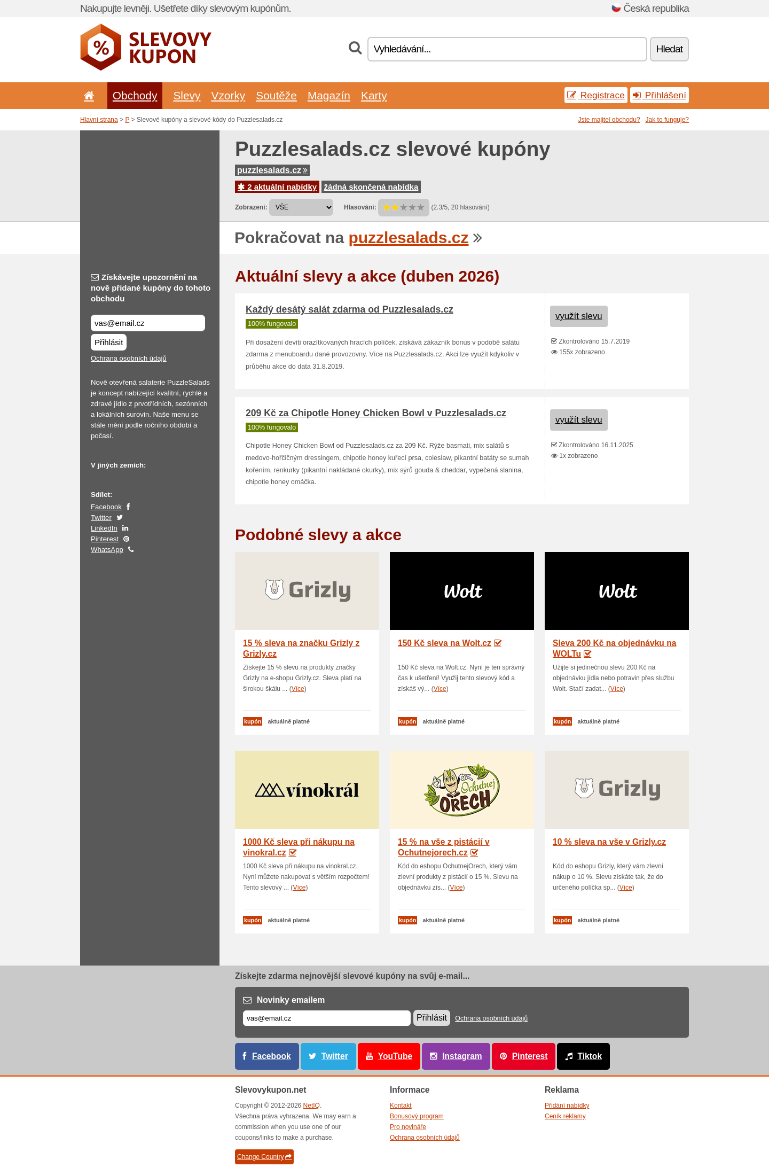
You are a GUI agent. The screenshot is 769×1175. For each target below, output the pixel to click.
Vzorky (228, 95)
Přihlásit (109, 342)
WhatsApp (107, 550)
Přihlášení (659, 95)
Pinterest (105, 539)
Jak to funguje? (667, 119)
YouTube (395, 1056)
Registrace (596, 95)
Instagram (462, 1056)
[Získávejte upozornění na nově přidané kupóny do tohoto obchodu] (148, 323)
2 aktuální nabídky (277, 186)
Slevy (186, 95)
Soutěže (276, 95)
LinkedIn (104, 528)
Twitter (101, 517)
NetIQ (311, 1105)
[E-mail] (327, 1018)
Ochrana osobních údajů (129, 358)
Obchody (135, 95)
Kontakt (401, 1105)
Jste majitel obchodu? (609, 119)
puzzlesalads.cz (272, 170)
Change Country (264, 1157)
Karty (374, 95)
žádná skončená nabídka (371, 186)
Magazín (329, 95)
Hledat (669, 49)
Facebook (106, 507)
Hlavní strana (99, 119)
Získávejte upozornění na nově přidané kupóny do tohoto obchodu (150, 288)
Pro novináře (408, 1127)
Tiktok (589, 1056)
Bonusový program (417, 1116)
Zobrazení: (251, 207)
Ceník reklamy (565, 1116)
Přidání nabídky (567, 1105)
